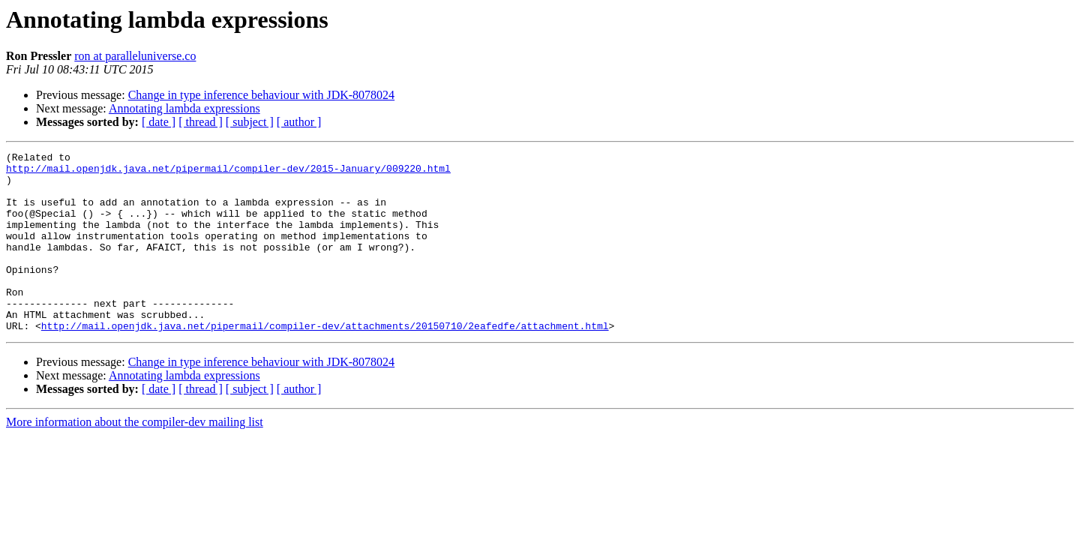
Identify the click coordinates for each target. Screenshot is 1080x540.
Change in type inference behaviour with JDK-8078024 (261, 94)
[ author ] (299, 122)
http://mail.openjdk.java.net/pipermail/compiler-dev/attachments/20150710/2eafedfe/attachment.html (325, 361)
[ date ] (159, 122)
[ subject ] (250, 122)
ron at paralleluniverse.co (135, 56)
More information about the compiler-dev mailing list (134, 458)
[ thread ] (200, 122)
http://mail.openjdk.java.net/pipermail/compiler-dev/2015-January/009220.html (228, 172)
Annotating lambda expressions (184, 108)
